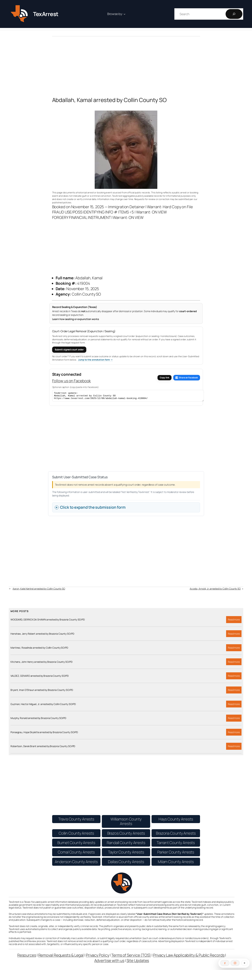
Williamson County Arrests (126, 823)
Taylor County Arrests (126, 853)
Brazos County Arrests (126, 834)
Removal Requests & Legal (61, 956)
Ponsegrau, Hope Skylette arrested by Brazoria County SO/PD (44, 733)
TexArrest (45, 14)
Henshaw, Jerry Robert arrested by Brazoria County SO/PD (42, 635)
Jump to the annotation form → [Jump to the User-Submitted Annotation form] (95, 359)
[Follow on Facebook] (224, 963)
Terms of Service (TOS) (131, 956)
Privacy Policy (97, 956)
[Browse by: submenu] (124, 14)
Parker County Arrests (175, 853)
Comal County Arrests (76, 853)
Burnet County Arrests (76, 844)
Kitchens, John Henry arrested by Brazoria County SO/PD (41, 663)
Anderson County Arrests (76, 863)
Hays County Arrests (176, 820)
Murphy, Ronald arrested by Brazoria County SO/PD (38, 719)
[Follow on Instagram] (235, 963)
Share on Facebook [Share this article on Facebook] (187, 377)
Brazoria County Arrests (176, 834)
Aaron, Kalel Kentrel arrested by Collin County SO (39, 590)
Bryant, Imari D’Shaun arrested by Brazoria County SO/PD (41, 691)
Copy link (164, 377)
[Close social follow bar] (244, 963)
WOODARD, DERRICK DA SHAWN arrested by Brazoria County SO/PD (47, 621)
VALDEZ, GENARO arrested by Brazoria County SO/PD (39, 677)
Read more (234, 622)
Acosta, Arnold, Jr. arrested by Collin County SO (215, 590)
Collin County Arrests (76, 834)
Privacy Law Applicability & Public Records (189, 956)
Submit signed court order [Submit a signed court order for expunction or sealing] (69, 349)
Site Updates (138, 962)
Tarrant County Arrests (176, 844)
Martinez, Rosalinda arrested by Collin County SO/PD (39, 649)
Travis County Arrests (76, 820)
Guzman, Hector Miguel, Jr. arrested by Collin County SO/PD (43, 705)
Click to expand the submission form (93, 508)
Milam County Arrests (176, 863)
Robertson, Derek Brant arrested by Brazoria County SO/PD (42, 747)
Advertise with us (109, 962)
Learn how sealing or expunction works (75, 319)
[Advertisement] (126, 63)
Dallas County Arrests (126, 863)
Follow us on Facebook (71, 380)
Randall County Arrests (126, 844)
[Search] (234, 14)
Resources (26, 956)
